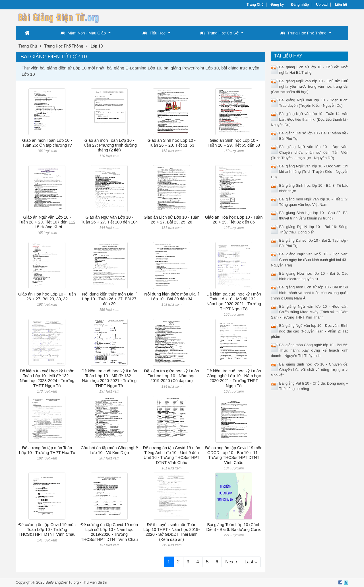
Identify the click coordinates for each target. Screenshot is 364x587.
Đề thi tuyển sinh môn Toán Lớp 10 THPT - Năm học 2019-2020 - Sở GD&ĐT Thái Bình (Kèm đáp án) (171, 532)
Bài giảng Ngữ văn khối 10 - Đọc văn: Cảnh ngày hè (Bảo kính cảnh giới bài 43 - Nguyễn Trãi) (310, 259)
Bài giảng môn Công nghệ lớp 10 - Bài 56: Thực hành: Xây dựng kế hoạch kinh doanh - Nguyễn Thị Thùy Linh (310, 350)
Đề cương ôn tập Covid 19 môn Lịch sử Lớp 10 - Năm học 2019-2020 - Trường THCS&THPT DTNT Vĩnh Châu (109, 532)
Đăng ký (277, 5)
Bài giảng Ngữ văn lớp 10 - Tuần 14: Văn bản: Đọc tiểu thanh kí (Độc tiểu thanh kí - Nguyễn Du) (310, 119)
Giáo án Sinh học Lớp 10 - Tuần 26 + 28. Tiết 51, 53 (172, 142)
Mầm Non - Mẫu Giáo (83, 33)
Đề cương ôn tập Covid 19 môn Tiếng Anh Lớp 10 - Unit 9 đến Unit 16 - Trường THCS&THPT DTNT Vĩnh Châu (171, 455)
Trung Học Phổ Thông (303, 33)
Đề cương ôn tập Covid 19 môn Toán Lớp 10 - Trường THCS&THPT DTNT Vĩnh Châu (47, 529)
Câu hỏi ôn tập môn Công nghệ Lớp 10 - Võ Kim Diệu (109, 450)
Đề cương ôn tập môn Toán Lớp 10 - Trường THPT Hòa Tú (47, 450)
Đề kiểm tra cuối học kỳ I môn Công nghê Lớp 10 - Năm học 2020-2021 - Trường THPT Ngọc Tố (233, 378)
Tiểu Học (154, 33)
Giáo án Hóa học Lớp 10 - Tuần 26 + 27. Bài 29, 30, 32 (47, 296)
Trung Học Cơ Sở (219, 33)
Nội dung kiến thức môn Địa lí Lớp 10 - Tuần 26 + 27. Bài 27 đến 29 (109, 299)
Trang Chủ (255, 5)
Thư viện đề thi (94, 582)
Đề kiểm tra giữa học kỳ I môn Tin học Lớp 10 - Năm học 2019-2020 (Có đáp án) (171, 376)
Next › (231, 561)
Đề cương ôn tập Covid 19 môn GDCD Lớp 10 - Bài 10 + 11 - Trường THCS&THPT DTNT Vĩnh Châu (233, 455)
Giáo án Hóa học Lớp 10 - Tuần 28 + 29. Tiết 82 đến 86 (234, 219)
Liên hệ (341, 5)
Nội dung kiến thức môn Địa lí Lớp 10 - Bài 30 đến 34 (171, 296)
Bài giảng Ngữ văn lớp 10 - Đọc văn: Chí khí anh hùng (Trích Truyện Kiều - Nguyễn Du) (310, 171)
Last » (251, 561)
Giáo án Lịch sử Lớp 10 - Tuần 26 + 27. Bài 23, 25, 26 (172, 219)
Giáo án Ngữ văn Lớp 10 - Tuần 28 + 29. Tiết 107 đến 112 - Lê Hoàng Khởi (46, 222)
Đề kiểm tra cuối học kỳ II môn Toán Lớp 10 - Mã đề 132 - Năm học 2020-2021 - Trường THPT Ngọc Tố (109, 378)
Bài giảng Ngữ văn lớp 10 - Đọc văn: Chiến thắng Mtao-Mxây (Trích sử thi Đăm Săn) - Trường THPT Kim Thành (310, 311)
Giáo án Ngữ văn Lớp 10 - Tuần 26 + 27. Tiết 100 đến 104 (109, 219)
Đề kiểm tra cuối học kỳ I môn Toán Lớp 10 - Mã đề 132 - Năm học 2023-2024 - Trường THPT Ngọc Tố (47, 378)
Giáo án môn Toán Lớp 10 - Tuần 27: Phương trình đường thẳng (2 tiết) (109, 145)
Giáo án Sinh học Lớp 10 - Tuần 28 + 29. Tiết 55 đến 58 (234, 142)
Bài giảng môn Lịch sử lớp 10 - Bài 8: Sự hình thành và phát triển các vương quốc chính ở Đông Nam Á (310, 292)
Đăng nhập (300, 5)
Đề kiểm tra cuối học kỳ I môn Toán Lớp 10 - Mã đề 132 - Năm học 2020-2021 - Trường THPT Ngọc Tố (233, 301)
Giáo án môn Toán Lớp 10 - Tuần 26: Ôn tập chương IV (47, 142)
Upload (322, 5)
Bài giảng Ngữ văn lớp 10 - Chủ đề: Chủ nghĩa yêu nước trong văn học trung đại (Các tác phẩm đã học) (310, 86)
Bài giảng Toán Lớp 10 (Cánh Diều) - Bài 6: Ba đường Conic (233, 527)
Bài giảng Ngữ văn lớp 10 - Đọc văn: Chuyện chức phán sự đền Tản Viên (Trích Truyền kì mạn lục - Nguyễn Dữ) (310, 152)
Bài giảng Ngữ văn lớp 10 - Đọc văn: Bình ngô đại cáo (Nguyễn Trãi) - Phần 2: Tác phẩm (310, 330)
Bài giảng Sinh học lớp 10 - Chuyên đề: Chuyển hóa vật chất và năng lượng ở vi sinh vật (310, 369)
